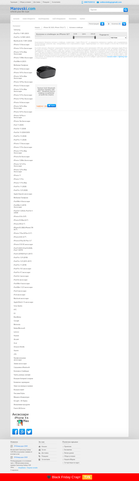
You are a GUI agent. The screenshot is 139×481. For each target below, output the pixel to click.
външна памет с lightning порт (117, 57)
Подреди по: (104, 35)
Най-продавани (59, 19)
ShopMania (22, 468)
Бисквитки (68, 450)
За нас (44, 450)
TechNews (72, 19)
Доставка (45, 453)
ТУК (87, 477)
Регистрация (94, 24)
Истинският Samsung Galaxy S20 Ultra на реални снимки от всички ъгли (21, 452)
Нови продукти (29, 19)
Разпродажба (43, 19)
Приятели (67, 447)
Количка (124, 24)
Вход (102, 23)
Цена (84, 34)
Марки (82, 19)
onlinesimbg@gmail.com (111, 2)
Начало (16, 19)
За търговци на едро (71, 463)
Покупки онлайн (32, 468)
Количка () (116, 24)
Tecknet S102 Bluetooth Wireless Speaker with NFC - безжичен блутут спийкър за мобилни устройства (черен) (46, 91)
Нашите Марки (69, 459)
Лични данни (69, 453)
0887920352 (89, 2)
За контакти (46, 459)
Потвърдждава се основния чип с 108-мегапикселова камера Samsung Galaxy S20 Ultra (20, 464)
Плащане (45, 456)
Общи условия (69, 456)
